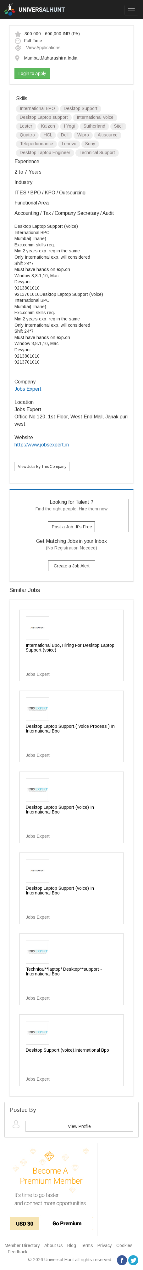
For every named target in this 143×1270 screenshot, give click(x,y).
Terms (86, 1245)
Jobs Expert (27, 389)
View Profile (79, 1126)
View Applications (37, 47)
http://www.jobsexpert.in (41, 444)
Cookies (124, 1245)
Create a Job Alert (72, 565)
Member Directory (22, 1245)
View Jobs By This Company (42, 466)
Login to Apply (32, 73)
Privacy (104, 1245)
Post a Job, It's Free (72, 526)
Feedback (17, 1251)
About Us (53, 1245)
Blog (71, 1245)
